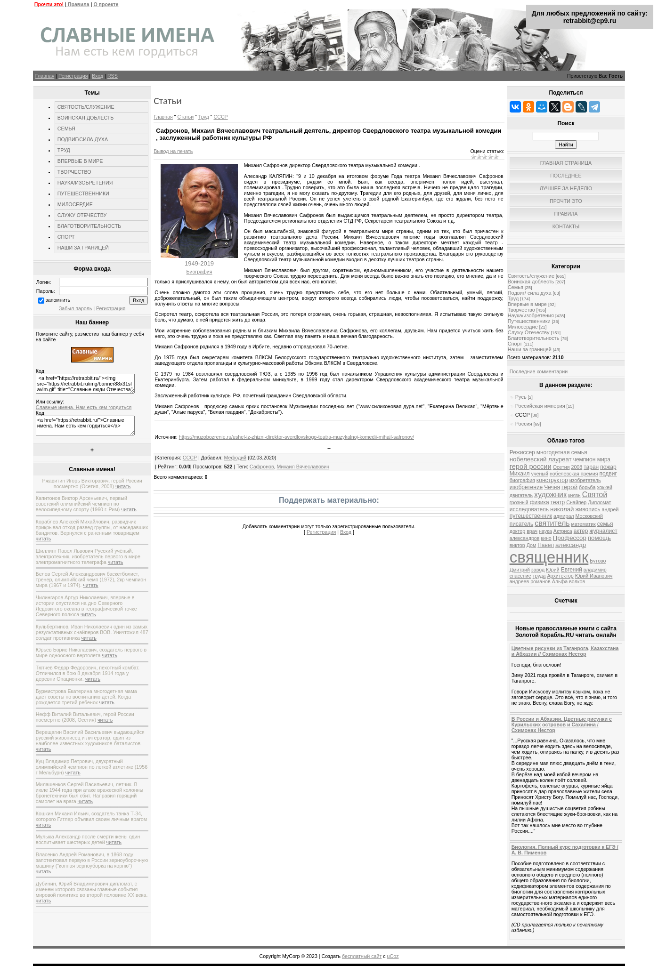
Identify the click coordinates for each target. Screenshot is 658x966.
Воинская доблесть (531, 281)
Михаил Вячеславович (303, 466)
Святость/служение (531, 276)
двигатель (521, 495)
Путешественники (529, 321)
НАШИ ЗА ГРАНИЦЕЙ (83, 247)
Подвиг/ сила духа (530, 293)
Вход (97, 76)
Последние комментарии (539, 371)
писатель (522, 524)
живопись (588, 509)
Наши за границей (530, 349)
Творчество (521, 310)
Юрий (553, 569)
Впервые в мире (527, 304)
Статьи (186, 117)
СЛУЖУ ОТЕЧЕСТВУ (81, 215)
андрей (610, 509)
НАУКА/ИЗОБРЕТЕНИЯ (85, 182)
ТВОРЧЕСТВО (74, 172)
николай (562, 509)
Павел (545, 545)
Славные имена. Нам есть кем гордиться (83, 407)
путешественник (531, 516)
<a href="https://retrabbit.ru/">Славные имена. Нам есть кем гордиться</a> (85, 425)
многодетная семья (561, 452)
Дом (531, 545)
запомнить (58, 300)
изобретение (526, 487)
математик (583, 524)
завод (537, 569)
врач (532, 531)
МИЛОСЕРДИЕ (75, 204)
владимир (595, 569)
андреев (519, 581)
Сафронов (262, 466)
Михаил (520, 473)
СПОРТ (66, 237)
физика (539, 502)
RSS (112, 76)
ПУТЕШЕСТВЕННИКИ (83, 193)
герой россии (531, 466)
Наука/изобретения (531, 315)
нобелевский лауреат (541, 459)
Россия (523, 424)
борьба (587, 487)
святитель (552, 523)
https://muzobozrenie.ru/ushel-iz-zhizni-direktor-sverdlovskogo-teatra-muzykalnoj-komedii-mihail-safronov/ (296, 437)
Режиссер (522, 452)
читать (122, 486)
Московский (589, 516)
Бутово (598, 561)
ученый (539, 473)
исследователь (529, 509)
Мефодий (235, 457)
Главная (45, 76)
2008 (576, 467)
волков (577, 581)
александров (525, 538)
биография (522, 480)
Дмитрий (520, 569)
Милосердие (523, 327)
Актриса (562, 531)
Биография (199, 271)
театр (558, 502)
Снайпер (576, 502)
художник (550, 495)
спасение (520, 576)
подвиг (608, 473)
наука (545, 531)
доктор (518, 531)
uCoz (393, 956)
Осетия (561, 467)
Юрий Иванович (594, 576)
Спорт (515, 343)
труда (539, 576)
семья (605, 524)
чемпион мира (591, 459)
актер (581, 531)
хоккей (604, 487)
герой (569, 487)
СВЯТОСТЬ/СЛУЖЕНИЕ (85, 107)
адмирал (563, 516)
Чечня (552, 487)
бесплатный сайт (362, 956)
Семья (515, 287)
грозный (519, 502)
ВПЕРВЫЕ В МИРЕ (80, 161)
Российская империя (540, 406)
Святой (595, 495)
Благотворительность (534, 338)
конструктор (552, 480)
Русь (521, 397)
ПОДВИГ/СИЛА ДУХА (82, 139)
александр (570, 544)
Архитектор (560, 576)
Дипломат (599, 502)
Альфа (560, 581)
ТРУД (63, 150)
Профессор (569, 537)
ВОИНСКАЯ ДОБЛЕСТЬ (85, 118)
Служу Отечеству (529, 332)
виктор (517, 545)
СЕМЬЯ (66, 128)
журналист (603, 531)
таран (591, 467)
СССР (220, 117)
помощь (599, 537)
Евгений (571, 569)
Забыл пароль (75, 308)
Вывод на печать (173, 151)
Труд (203, 117)
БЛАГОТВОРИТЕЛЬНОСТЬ (89, 226)
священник (549, 557)
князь (574, 495)
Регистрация (73, 76)
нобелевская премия (574, 473)
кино (546, 538)
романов (540, 581)
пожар (608, 467)
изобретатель (585, 480)
